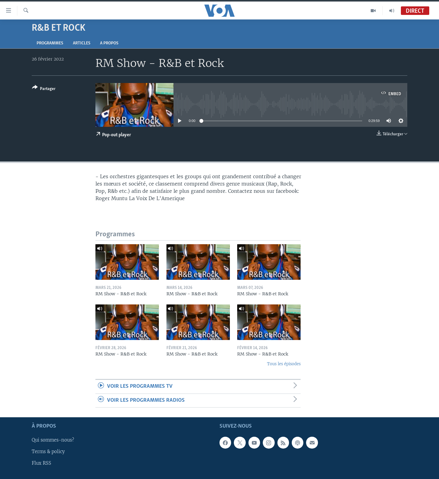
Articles (81, 43)
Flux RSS (41, 463)
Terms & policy (48, 452)
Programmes (50, 43)
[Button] (43, 89)
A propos (109, 43)
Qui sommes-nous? (53, 440)
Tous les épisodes (284, 363)
